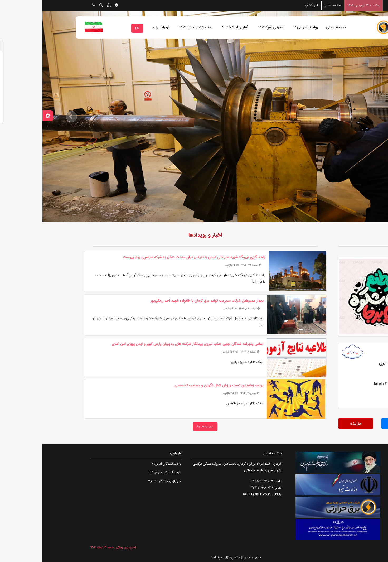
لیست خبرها (163, 426)
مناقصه (356, 423)
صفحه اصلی (293, 27)
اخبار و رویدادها (163, 235)
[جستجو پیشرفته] (58, 5)
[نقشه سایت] (66, 5)
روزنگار (359, 235)
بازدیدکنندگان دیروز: (124, 472)
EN (95, 28)
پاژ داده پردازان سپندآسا (185, 557)
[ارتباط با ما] (51, 5)
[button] (29, 116)
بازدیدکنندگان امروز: (125, 464)
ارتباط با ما (118, 27)
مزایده (313, 423)
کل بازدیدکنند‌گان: (126, 481)
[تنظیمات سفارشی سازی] (5, 115)
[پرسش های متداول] (74, 5)
